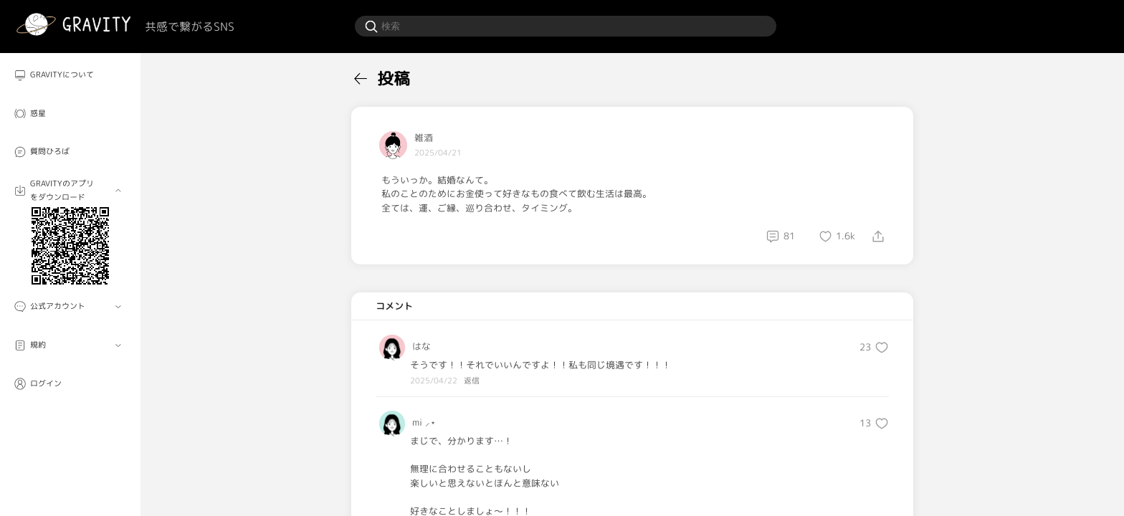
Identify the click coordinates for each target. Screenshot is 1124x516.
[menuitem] (70, 75)
